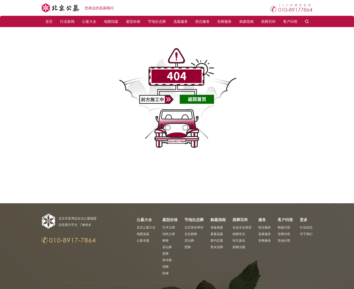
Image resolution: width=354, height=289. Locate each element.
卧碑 (165, 273)
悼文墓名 (239, 240)
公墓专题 (143, 240)
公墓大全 (89, 21)
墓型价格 (133, 21)
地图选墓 (143, 234)
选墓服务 (180, 21)
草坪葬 (167, 260)
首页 (49, 21)
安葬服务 (224, 21)
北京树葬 (190, 234)
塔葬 (165, 266)
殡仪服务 (202, 21)
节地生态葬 (157, 21)
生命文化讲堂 (242, 227)
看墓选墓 (216, 234)
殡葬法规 (239, 247)
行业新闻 (67, 21)
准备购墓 (216, 227)
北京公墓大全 (146, 227)
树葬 (165, 240)
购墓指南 (246, 21)
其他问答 (284, 240)
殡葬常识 (239, 234)
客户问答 (290, 21)
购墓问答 (284, 227)
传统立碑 (168, 234)
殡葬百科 (268, 21)
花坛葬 (167, 247)
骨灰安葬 (216, 247)
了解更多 (87, 225)
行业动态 (306, 227)
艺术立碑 (168, 227)
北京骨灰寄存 (193, 227)
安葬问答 (284, 234)
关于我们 (306, 234)
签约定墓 (216, 240)
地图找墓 (111, 21)
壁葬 (165, 253)
